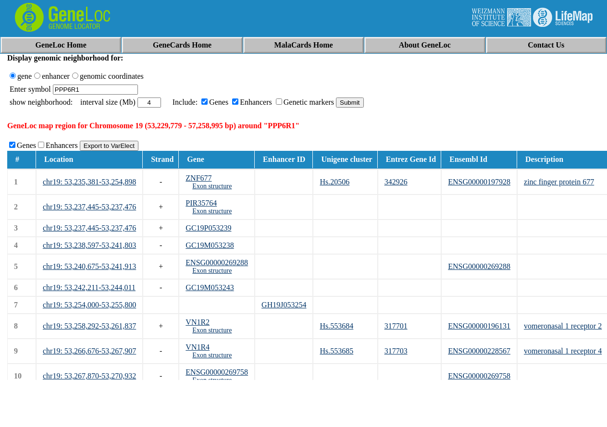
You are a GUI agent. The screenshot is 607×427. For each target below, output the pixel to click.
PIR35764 (201, 203)
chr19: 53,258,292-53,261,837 (89, 326)
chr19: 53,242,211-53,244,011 (89, 287)
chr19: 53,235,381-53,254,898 (89, 182)
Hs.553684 (336, 326)
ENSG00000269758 (217, 372)
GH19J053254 (283, 305)
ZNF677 (198, 178)
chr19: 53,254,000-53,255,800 (89, 305)
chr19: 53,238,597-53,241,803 (89, 245)
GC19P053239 (208, 228)
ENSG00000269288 (217, 262)
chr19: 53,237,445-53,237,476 (89, 207)
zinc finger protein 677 (559, 182)
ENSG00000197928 (479, 182)
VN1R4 (198, 347)
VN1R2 (198, 322)
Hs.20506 (334, 182)
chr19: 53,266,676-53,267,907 (89, 351)
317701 (396, 326)
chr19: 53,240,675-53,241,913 (89, 266)
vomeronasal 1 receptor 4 (563, 351)
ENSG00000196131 (479, 326)
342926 (396, 182)
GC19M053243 (210, 287)
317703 (396, 351)
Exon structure (212, 186)
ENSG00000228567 (479, 351)
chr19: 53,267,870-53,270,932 (89, 376)
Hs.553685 (336, 351)
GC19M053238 (210, 245)
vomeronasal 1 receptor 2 (563, 326)
